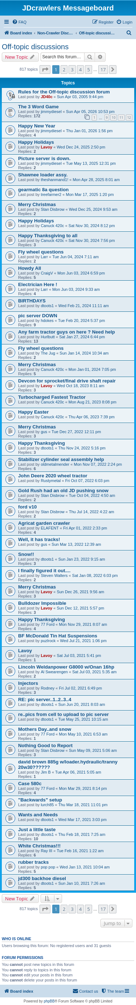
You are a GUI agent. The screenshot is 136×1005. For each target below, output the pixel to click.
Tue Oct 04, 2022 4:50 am (92, 495)
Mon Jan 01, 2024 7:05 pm (92, 369)
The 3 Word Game (38, 106)
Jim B (46, 772)
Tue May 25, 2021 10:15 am (83, 719)
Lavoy (46, 147)
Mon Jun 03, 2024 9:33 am (76, 289)
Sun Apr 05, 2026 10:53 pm (90, 111)
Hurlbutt (48, 337)
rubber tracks (33, 862)
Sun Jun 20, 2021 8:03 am (81, 704)
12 (129, 117)
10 (113, 117)
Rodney (47, 688)
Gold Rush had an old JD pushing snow (63, 490)
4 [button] (80, 69)
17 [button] (103, 69)
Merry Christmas (37, 204)
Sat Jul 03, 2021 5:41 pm (79, 655)
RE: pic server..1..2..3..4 (44, 699)
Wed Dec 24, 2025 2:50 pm (81, 147)
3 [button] (72, 69)
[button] (45, 69)
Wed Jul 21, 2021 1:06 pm (83, 640)
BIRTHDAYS (32, 300)
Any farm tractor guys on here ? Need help (66, 332)
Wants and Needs (38, 814)
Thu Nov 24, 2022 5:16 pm (82, 448)
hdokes (47, 320)
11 (121, 117)
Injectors (28, 683)
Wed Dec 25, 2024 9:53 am (93, 209)
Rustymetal (51, 480)
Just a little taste (36, 829)
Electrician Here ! (37, 284)
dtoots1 (47, 305)
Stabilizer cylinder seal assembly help (61, 459)
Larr (44, 257)
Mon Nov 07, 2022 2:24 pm (98, 464)
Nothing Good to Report (45, 745)
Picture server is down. (44, 158)
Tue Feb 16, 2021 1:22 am (80, 851)
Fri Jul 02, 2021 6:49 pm (80, 688)
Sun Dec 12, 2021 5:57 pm (80, 608)
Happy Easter (33, 412)
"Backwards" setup (40, 800)
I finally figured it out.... (44, 570)
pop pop (48, 867)
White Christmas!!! (39, 846)
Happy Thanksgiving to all (47, 235)
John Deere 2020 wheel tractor (52, 475)
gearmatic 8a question (43, 189)
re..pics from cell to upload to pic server (63, 714)
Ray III (46, 851)
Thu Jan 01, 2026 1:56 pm (89, 131)
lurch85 (47, 805)
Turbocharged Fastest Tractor (52, 397)
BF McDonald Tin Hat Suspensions (57, 635)
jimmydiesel (51, 111)
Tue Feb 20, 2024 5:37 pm (81, 320)
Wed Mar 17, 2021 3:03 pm (82, 819)
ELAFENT (50, 528)
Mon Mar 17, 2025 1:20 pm (90, 194)
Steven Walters (54, 575)
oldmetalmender (55, 464)
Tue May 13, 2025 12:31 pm (91, 163)
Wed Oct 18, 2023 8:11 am (80, 386)
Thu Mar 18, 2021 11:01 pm (83, 805)
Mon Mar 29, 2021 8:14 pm (83, 788)
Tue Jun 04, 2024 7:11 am (75, 257)
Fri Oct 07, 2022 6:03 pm (87, 480)
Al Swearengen (54, 672)
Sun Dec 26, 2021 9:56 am (80, 592)
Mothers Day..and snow (44, 729)
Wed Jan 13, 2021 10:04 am (84, 867)
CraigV (47, 273)
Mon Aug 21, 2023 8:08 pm (92, 402)
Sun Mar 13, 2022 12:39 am (76, 544)
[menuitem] (19, 22)
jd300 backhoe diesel (42, 878)
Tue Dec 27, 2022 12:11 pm (76, 432)
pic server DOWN (37, 315)
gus (44, 432)
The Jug (48, 353)
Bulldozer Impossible (42, 603)
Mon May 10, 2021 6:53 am (83, 734)
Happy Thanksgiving (41, 443)
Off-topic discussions (35, 47)
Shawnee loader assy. (42, 174)
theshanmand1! (54, 179)
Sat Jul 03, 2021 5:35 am (94, 672)
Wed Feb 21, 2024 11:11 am (83, 305)
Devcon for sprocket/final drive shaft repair (67, 381)
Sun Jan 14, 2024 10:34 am (83, 353)
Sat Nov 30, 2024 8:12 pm (92, 225)
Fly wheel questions (40, 252)
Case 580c (30, 783)
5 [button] (88, 69)
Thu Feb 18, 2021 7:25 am (82, 834)
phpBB (49, 1001)
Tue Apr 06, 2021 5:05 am (78, 772)
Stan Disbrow (52, 209)
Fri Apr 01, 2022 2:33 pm (85, 528)
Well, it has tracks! (39, 539)
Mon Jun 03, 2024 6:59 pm (81, 273)
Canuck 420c (52, 225)
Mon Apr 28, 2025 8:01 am (96, 179)
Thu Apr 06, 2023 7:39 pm (92, 417)
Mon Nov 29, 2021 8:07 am (83, 624)
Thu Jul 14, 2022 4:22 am (91, 512)
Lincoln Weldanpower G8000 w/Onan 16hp (66, 667)
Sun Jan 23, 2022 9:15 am (81, 559)
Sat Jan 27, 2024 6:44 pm (82, 337)
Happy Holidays (36, 142)
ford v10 (27, 507)
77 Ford (47, 624)
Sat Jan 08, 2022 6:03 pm (95, 575)
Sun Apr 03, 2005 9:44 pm (80, 97)
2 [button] (64, 69)
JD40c (46, 97)
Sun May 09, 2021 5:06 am (93, 750)
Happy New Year (36, 126)
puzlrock (48, 640)
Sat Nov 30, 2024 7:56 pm (92, 240)
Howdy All (29, 268)
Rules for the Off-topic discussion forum (64, 92)
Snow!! (26, 554)
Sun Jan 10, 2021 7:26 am (81, 883)
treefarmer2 (51, 194)
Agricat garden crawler (44, 523)
